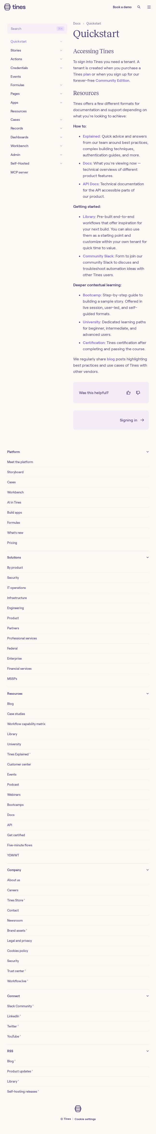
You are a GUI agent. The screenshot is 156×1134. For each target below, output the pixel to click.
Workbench (15, 492)
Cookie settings (85, 1119)
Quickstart (93, 23)
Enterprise (14, 658)
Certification (94, 343)
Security (13, 578)
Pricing (12, 543)
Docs (76, 23)
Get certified (16, 835)
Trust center (16, 971)
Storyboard (15, 472)
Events (11, 774)
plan (87, 74)
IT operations (16, 588)
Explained (91, 136)
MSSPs (12, 679)
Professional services (22, 638)
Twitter (13, 1026)
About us (13, 880)
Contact (13, 910)
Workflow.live (17, 981)
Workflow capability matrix (26, 724)
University (91, 322)
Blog (10, 704)
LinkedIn (14, 1016)
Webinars (13, 794)
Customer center (19, 764)
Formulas (13, 522)
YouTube (14, 1036)
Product (13, 618)
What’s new (15, 533)
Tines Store (16, 900)
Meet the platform (20, 462)
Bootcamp (92, 295)
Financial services (19, 668)
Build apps (14, 512)
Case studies (16, 714)
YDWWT (13, 855)
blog (111, 359)
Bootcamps (15, 805)
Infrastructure (17, 598)
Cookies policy (17, 951)
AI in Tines (14, 502)
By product (15, 567)
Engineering (15, 608)
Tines (67, 1118)
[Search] (139, 7)
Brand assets (17, 930)
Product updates (20, 1071)
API (9, 825)
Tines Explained (19, 754)
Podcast (13, 784)
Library (89, 217)
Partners (13, 628)
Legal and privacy (19, 941)
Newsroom (15, 920)
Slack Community (20, 1006)
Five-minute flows (19, 845)
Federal (12, 648)
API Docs (90, 184)
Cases (11, 482)
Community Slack (98, 256)
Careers (12, 890)
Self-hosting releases (23, 1091)
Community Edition (112, 80)
